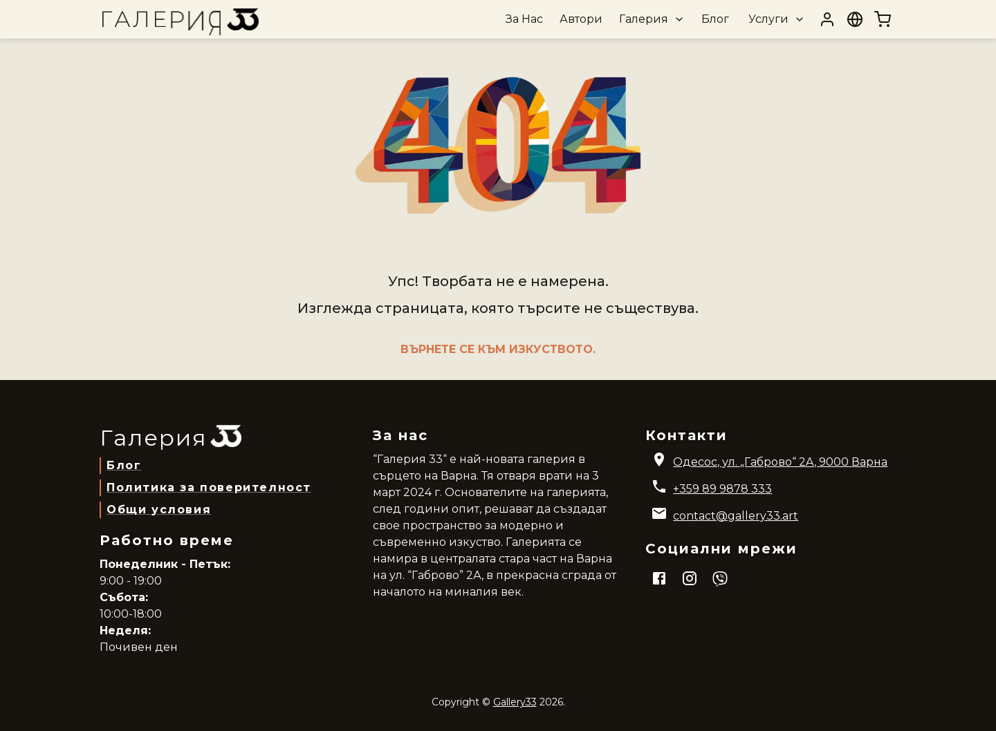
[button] (651, 19)
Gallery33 (515, 702)
